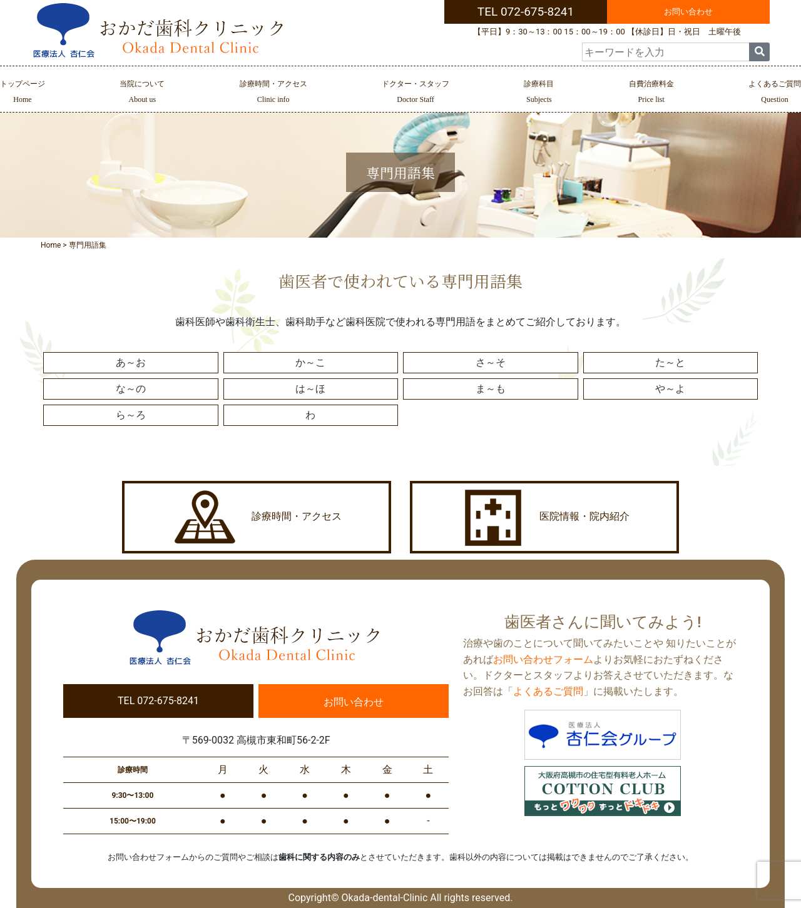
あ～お (131, 362)
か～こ (310, 362)
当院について (142, 92)
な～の (131, 389)
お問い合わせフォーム (543, 659)
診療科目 (539, 92)
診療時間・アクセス (273, 92)
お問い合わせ (688, 11)
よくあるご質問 (774, 92)
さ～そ (491, 362)
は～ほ (310, 389)
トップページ (22, 92)
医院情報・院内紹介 (544, 517)
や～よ (670, 389)
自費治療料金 (651, 92)
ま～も (491, 389)
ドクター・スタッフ (415, 92)
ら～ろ (131, 415)
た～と (670, 362)
